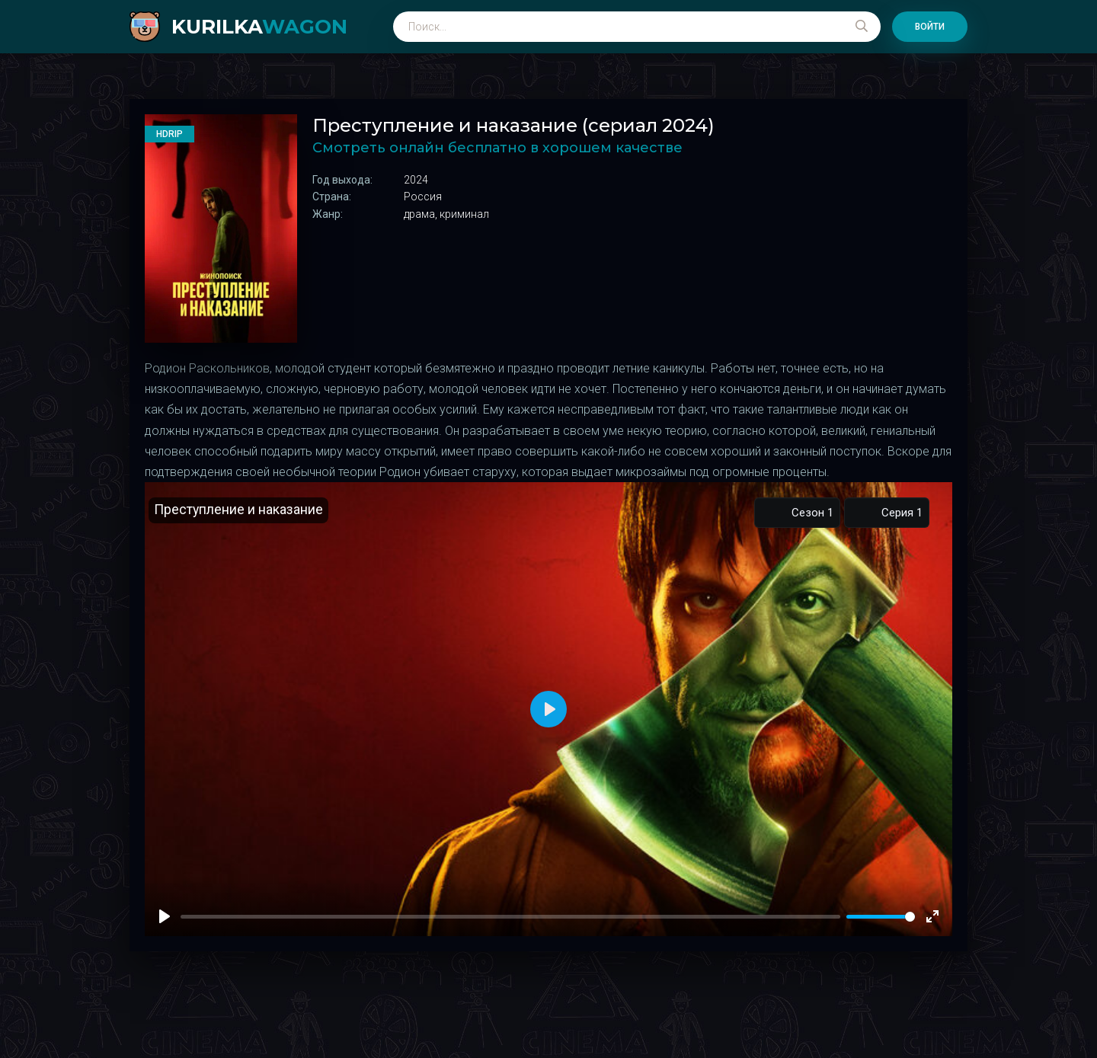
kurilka (259, 26)
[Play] (164, 916)
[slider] (880, 916)
